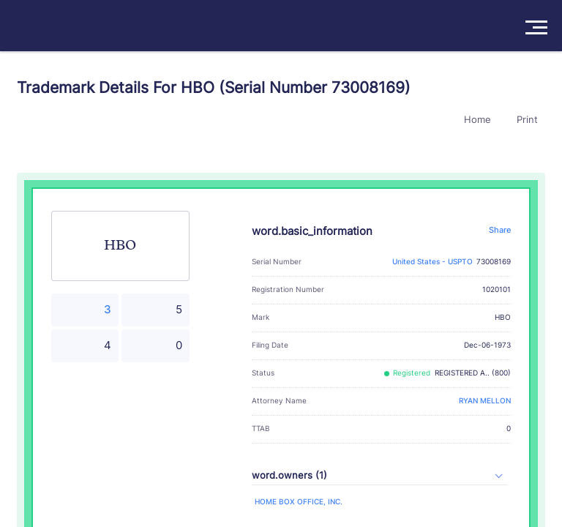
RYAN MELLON (485, 401)
